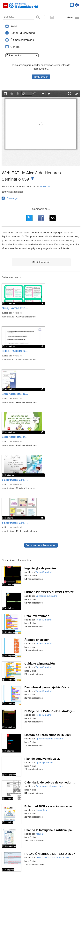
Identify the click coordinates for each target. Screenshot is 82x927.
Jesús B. (40, 834)
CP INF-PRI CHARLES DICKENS (52, 857)
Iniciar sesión (41, 76)
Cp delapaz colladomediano (49, 786)
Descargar (12, 198)
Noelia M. (45, 186)
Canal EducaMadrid (23, 33)
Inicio (14, 26)
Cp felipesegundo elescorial (49, 738)
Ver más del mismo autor (41, 545)
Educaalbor (41, 810)
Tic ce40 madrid (43, 572)
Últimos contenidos (22, 40)
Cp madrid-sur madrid (46, 596)
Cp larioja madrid (44, 762)
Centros (15, 46)
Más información (41, 262)
